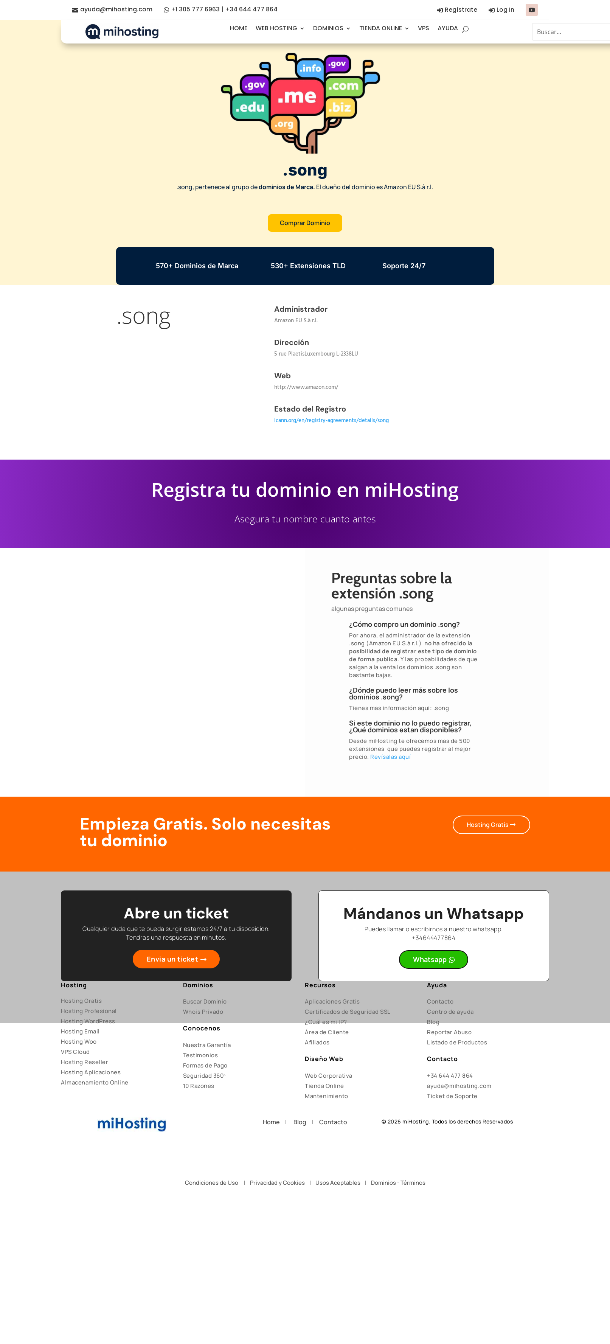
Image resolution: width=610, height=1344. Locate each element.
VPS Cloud (75, 1052)
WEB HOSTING (276, 28)
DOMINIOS (328, 28)
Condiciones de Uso (211, 1183)
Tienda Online (324, 1086)
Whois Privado (203, 1012)
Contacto (440, 1001)
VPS (423, 28)
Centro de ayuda (450, 1012)
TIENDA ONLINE (380, 28)
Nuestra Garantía (207, 1045)
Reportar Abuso (449, 1032)
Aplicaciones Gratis (332, 1001)
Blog (433, 1022)
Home (274, 1122)
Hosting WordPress (88, 1021)
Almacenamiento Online (95, 1082)
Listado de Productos (457, 1042)
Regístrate (461, 9)
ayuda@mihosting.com (116, 9)
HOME (238, 28)
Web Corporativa (328, 1076)
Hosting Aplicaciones (91, 1072)
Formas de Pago (205, 1065)
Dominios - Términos (398, 1183)
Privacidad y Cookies (277, 1183)
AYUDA (448, 28)
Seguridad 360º (204, 1076)
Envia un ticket (173, 958)
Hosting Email (80, 1031)
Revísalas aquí (390, 757)
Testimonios (200, 1055)
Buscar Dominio (205, 1001)
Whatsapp (430, 959)
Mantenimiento (326, 1096)
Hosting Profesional (89, 1011)
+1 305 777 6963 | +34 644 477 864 (224, 9)
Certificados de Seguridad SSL (348, 1012)
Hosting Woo (79, 1042)
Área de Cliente (327, 1032)
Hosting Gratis (488, 824)
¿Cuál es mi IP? (326, 1022)
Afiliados (317, 1042)
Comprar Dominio (305, 223)
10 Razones (198, 1086)
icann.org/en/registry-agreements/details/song (331, 420)
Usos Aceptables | (343, 1183)
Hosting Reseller (84, 1062)
